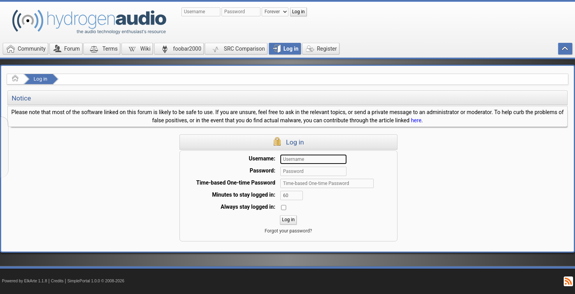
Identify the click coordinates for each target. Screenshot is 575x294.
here (416, 120)
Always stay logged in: (248, 207)
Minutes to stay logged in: (243, 195)
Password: (262, 170)
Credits (57, 281)
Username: (262, 158)
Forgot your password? (288, 231)
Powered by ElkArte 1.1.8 (24, 281)
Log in (40, 79)
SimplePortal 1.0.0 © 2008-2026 (95, 281)
